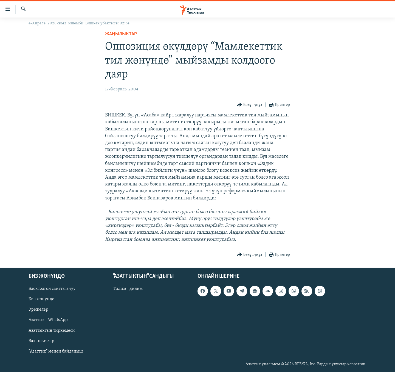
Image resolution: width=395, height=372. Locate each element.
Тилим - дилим (128, 289)
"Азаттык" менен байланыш (56, 351)
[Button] (249, 105)
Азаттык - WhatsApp (48, 320)
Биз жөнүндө (41, 299)
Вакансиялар (41, 341)
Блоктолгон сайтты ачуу (52, 289)
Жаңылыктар (121, 34)
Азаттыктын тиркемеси (52, 330)
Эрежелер (38, 309)
